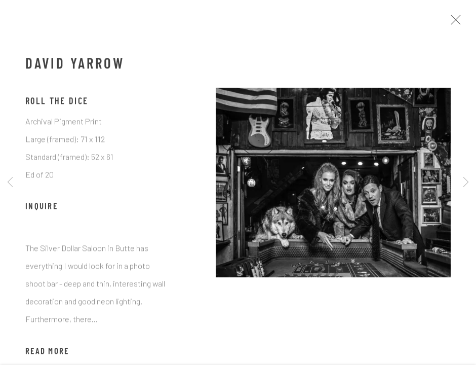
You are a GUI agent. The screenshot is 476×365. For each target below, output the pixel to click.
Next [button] (466, 182)
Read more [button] (47, 353)
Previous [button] (10, 182)
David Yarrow (74, 67)
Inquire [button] (41, 209)
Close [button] (456, 22)
